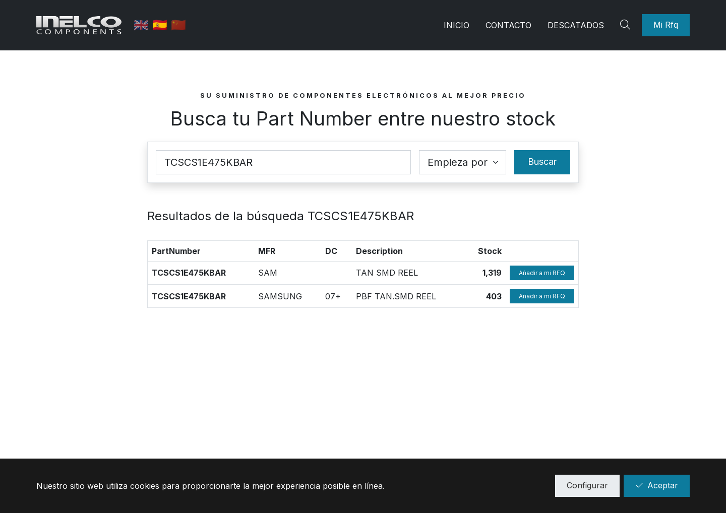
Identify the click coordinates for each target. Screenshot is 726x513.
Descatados (576, 25)
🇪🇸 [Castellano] (162, 25)
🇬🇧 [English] (143, 25)
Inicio (456, 25)
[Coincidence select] (462, 162)
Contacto (508, 25)
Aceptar (656, 485)
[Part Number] (283, 162)
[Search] (627, 25)
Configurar (587, 485)
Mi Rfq (665, 25)
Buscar (542, 161)
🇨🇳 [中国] (179, 25)
